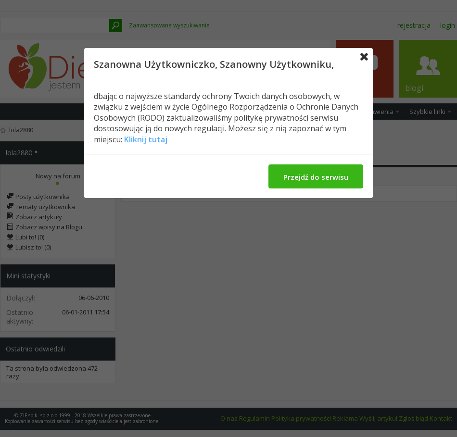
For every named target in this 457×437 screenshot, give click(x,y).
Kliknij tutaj (145, 139)
